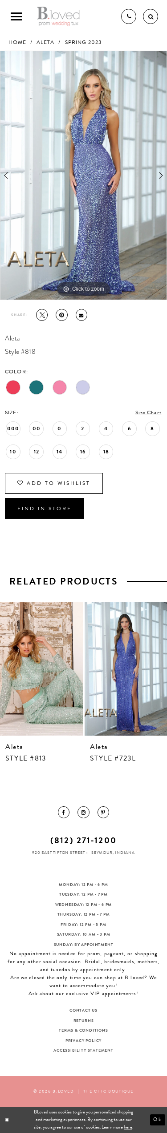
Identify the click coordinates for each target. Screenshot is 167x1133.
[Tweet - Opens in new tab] (42, 314)
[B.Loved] (58, 16)
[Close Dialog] (8, 1120)
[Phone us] (128, 16)
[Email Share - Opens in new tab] (81, 314)
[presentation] (41, 668)
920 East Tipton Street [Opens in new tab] (58, 852)
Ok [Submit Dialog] (157, 1119)
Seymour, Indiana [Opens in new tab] (113, 852)
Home (17, 42)
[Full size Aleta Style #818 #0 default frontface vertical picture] (83, 175)
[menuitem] (63, 812)
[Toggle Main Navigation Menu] (16, 16)
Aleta (45, 42)
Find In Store (44, 508)
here (128, 1127)
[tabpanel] (83, 175)
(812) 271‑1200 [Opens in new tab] (83, 840)
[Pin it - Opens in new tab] (61, 314)
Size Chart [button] (148, 412)
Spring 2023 (83, 42)
